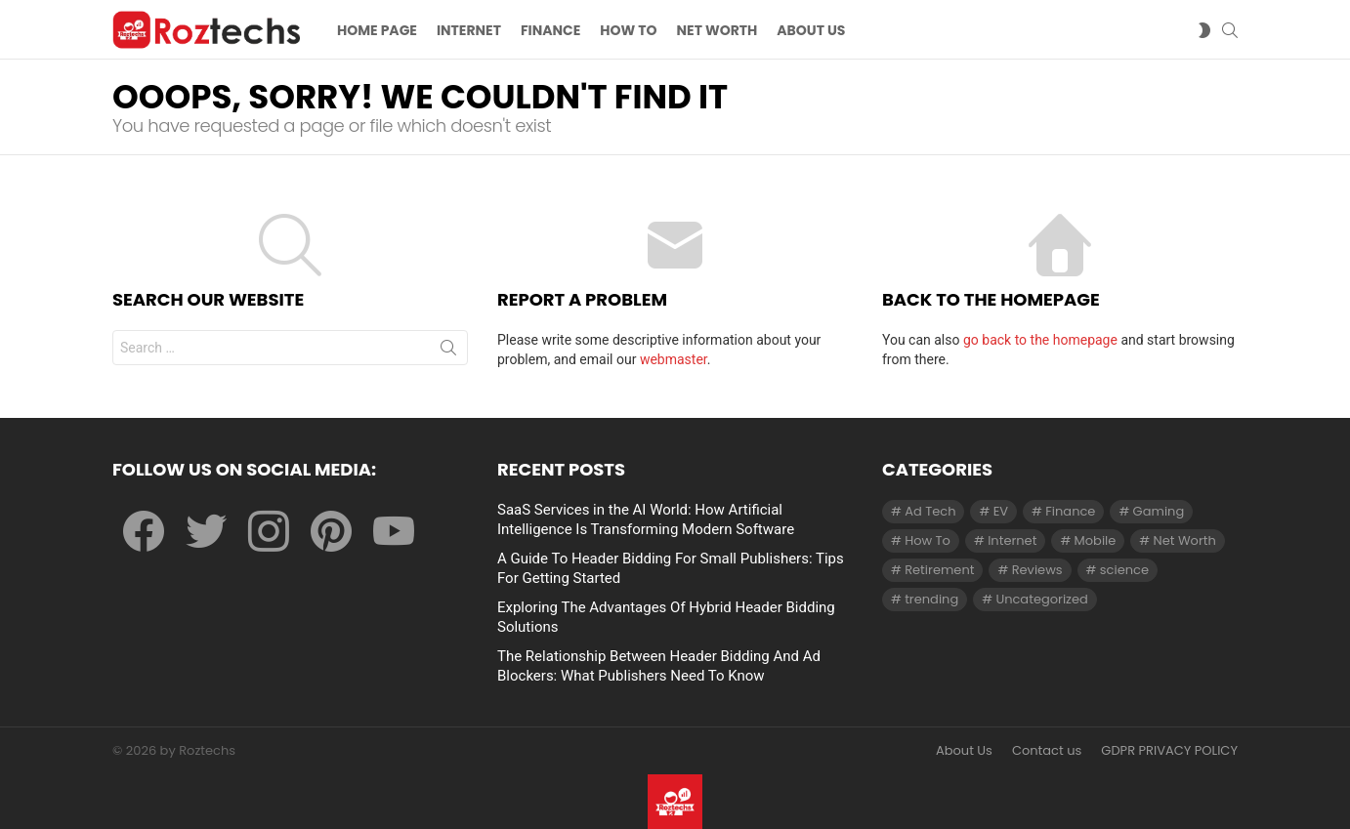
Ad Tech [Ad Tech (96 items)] (930, 511)
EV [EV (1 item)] (1000, 511)
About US (811, 30)
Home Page (377, 30)
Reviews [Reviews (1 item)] (1037, 569)
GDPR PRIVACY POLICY (1169, 751)
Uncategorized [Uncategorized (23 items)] (1041, 599)
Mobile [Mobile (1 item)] (1096, 540)
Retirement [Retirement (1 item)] (939, 569)
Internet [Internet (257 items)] (1012, 540)
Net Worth (717, 30)
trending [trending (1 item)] (931, 599)
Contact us (1046, 751)
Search (448, 351)
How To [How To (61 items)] (927, 540)
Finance (550, 30)
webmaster (673, 359)
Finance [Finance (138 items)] (1070, 511)
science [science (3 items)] (1124, 569)
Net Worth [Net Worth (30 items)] (1185, 540)
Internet (469, 30)
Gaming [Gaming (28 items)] (1159, 511)
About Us (964, 751)
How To (628, 30)
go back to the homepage (1040, 340)
